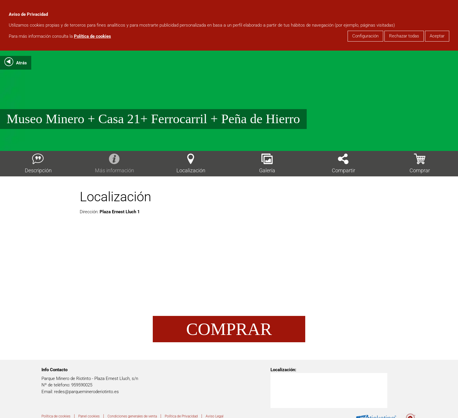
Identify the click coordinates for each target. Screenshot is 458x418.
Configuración (365, 36)
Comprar (229, 329)
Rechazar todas (404, 36)
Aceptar (437, 36)
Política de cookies (92, 36)
